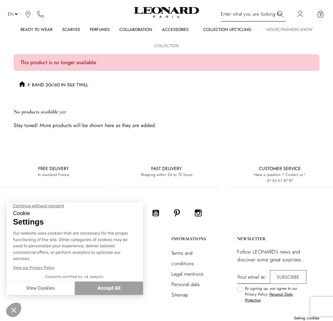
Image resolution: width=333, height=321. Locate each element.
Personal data (185, 284)
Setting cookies (306, 318)
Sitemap (179, 295)
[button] (320, 14)
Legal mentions (187, 274)
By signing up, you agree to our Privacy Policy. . (271, 294)
